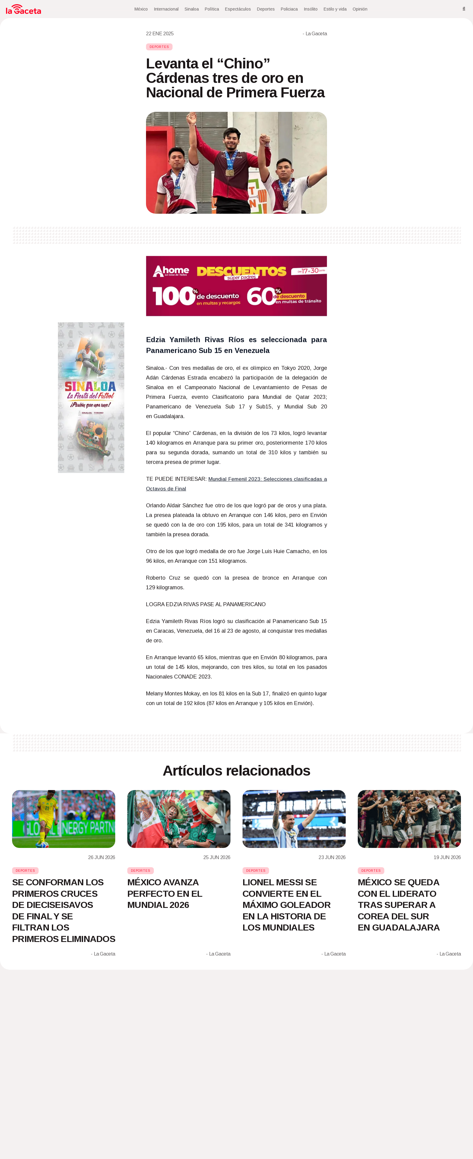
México (141, 9)
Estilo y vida (335, 9)
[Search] (464, 9)
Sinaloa (192, 9)
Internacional (166, 9)
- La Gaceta (315, 33)
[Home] (23, 9)
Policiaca (289, 9)
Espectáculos (238, 9)
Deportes (266, 9)
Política (212, 9)
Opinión (360, 9)
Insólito (311, 9)
